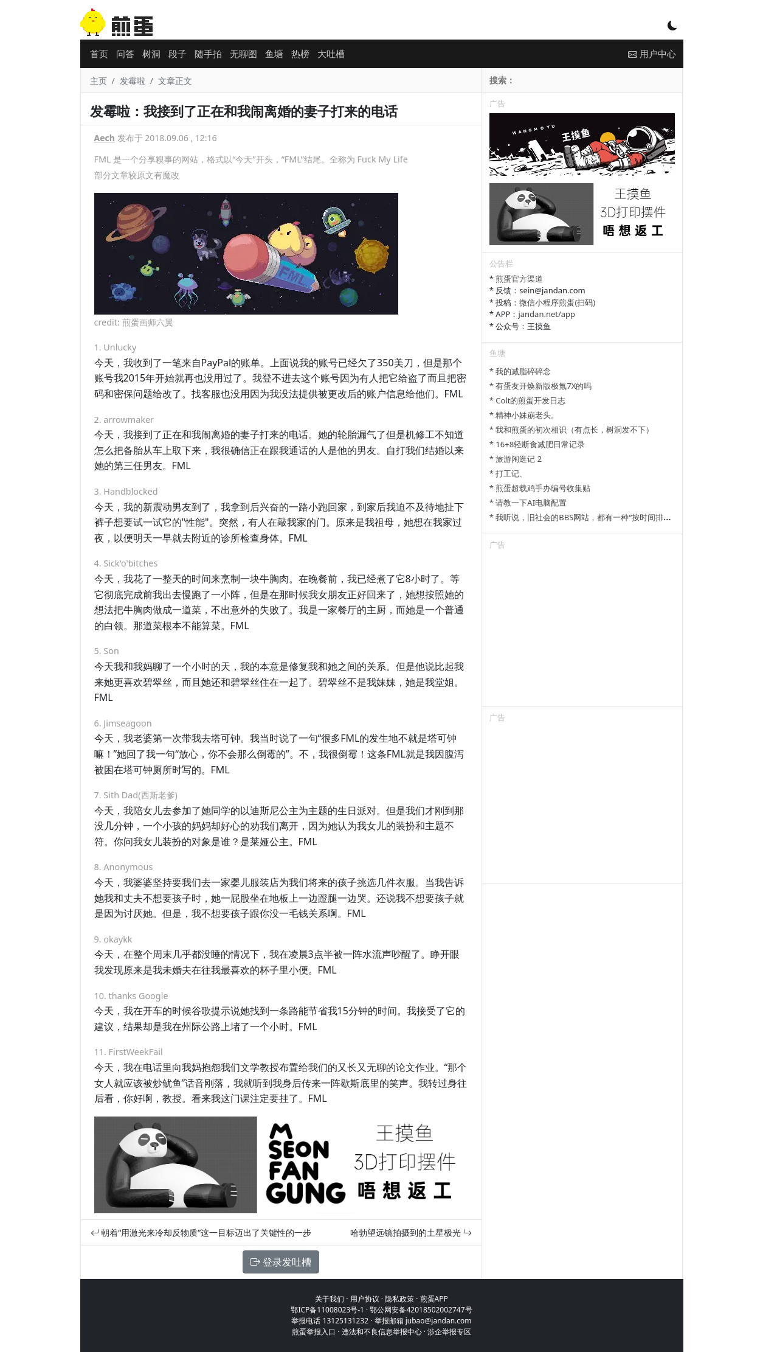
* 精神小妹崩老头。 (524, 414)
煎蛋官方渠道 (519, 278)
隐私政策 (399, 1299)
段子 (177, 53)
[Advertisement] (582, 630)
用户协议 (364, 1299)
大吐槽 (331, 53)
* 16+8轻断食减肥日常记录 (537, 444)
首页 (99, 53)
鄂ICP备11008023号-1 (327, 1310)
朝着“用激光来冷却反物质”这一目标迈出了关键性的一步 (201, 1232)
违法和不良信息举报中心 (382, 1331)
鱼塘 (274, 53)
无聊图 (243, 53)
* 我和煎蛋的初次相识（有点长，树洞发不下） (571, 429)
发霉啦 (132, 80)
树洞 (151, 53)
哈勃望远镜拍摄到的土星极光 (411, 1232)
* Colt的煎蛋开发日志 (527, 400)
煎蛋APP (434, 1299)
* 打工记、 (508, 473)
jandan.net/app (546, 313)
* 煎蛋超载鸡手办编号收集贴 (540, 488)
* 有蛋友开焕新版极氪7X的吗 (540, 385)
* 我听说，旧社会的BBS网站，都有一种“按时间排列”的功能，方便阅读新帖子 (625, 517)
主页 (98, 80)
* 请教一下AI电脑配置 (528, 502)
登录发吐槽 (280, 1262)
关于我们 (329, 1299)
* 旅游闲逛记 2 (515, 458)
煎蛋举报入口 (314, 1331)
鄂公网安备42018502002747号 (421, 1310)
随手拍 (208, 53)
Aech (104, 138)
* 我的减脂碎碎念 (520, 371)
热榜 (300, 53)
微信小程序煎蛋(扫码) (557, 302)
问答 (125, 53)
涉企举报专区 (449, 1331)
